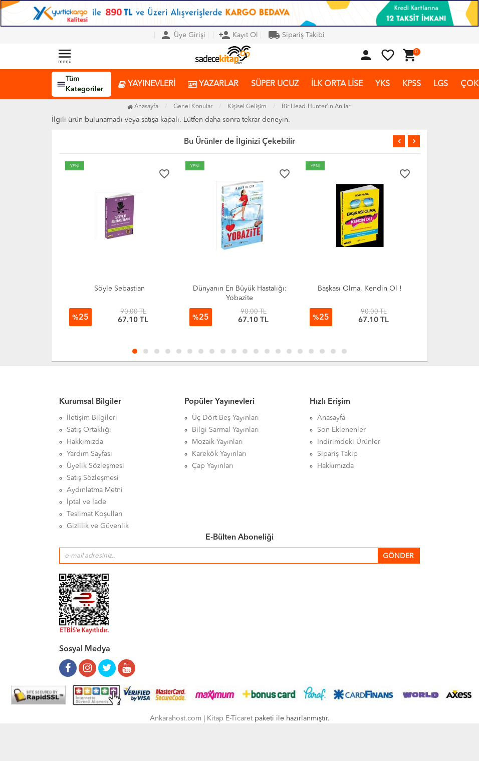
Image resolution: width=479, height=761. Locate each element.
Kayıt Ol (238, 35)
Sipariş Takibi (296, 35)
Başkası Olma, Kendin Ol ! (360, 288)
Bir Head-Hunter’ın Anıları (317, 107)
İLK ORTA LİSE (337, 84)
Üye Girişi (182, 35)
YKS (382, 84)
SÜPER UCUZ (275, 84)
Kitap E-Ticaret (230, 718)
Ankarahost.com (175, 718)
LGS (440, 84)
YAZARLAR (213, 84)
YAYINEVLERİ (146, 84)
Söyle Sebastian (119, 288)
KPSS (411, 84)
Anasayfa (142, 107)
